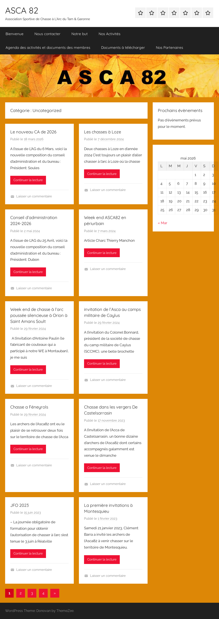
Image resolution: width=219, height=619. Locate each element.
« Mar (162, 223)
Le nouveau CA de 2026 (33, 131)
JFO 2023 (19, 505)
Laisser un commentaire (34, 196)
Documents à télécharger (123, 47)
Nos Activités (109, 33)
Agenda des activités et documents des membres (48, 47)
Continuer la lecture (28, 180)
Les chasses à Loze (102, 131)
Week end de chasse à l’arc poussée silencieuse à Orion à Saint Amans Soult (38, 315)
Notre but (79, 33)
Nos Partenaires (169, 47)
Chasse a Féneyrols (29, 407)
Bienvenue (15, 33)
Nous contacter (47, 33)
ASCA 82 (21, 10)
